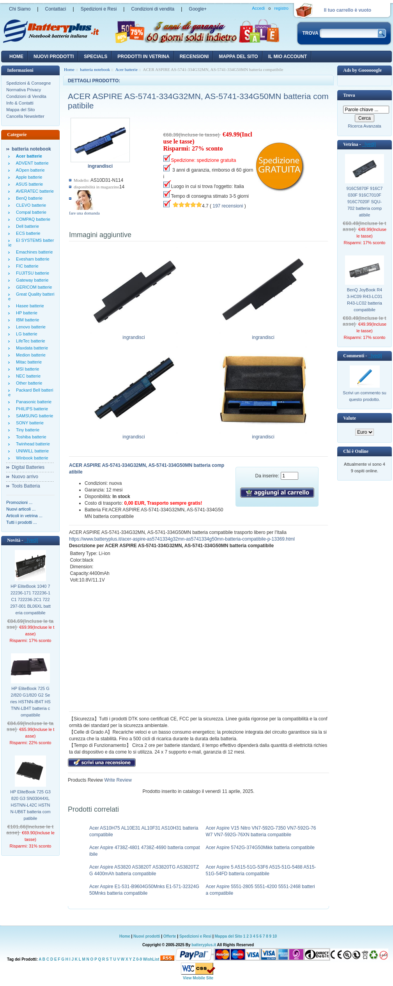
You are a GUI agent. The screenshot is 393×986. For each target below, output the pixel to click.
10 (275, 936)
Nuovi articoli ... (20, 509)
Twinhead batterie (32, 444)
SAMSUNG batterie (33, 415)
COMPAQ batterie (32, 219)
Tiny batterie (26, 429)
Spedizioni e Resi (99, 9)
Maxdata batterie (31, 348)
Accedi (258, 8)
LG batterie (25, 334)
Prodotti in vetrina (143, 56)
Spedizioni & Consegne (28, 83)
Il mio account (287, 56)
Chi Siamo (19, 9)
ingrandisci (134, 335)
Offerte (170, 936)
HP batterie (25, 312)
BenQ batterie (28, 198)
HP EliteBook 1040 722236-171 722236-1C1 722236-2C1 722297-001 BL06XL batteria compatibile (30, 599)
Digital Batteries (28, 467)
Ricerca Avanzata (364, 126)
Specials (95, 56)
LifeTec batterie (29, 341)
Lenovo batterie (30, 327)
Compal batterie (30, 212)
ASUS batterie (28, 184)
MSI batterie (26, 369)
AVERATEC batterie (34, 191)
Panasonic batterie (32, 401)
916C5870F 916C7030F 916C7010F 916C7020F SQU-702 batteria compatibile (365, 201)
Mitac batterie (28, 362)
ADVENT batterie (31, 163)
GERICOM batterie (33, 287)
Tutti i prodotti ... (21, 522)
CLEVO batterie (30, 205)
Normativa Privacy (23, 89)
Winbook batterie (31, 458)
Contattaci (55, 9)
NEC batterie (27, 376)
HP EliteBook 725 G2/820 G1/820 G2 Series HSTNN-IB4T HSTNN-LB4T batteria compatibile (30, 701)
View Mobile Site (198, 978)
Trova (349, 95)
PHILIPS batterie (31, 408)
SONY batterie (29, 422)
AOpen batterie (29, 170)
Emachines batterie (33, 252)
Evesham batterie (32, 259)
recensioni (194, 56)
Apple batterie (28, 177)
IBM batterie (26, 319)
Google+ (198, 9)
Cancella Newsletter (25, 116)
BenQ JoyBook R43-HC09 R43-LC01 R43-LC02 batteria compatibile (364, 299)
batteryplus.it (204, 945)
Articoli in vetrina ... (24, 515)
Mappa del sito (238, 56)
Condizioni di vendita (152, 9)
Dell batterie (26, 226)
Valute (349, 418)
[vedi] (31, 540)
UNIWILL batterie (31, 451)
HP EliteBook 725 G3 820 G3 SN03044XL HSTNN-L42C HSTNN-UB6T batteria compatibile (30, 805)
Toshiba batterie (30, 436)
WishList (151, 959)
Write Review (117, 780)
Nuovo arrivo (25, 476)
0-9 (139, 959)
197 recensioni (227, 206)
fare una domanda (84, 213)
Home (16, 56)
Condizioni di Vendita (26, 96)
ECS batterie (27, 233)
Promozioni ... (19, 502)
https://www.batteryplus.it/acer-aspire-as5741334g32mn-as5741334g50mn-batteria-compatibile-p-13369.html (182, 539)
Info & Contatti (20, 103)
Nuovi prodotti (146, 936)
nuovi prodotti (54, 56)
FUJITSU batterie (31, 273)
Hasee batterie (29, 305)
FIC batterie (26, 266)
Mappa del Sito (20, 109)
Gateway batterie (31, 280)
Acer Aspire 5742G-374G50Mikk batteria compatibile (260, 847)
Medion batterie (30, 355)
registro (281, 8)
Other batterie (28, 383)
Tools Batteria (26, 486)
